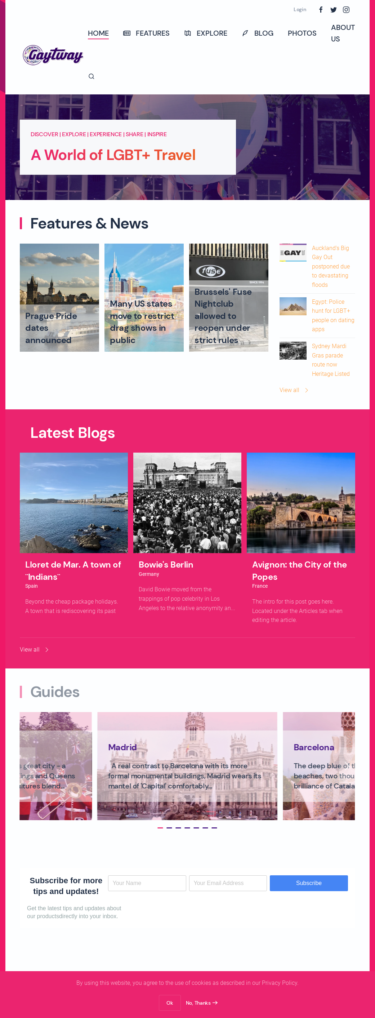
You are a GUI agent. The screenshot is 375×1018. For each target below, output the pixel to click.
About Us (343, 33)
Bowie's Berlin (166, 564)
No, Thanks (198, 1003)
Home (98, 33)
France (260, 586)
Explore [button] (205, 33)
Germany (149, 574)
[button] (91, 76)
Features (146, 33)
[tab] (158, 827)
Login (300, 9)
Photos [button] (302, 33)
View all (295, 390)
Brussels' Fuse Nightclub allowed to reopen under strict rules (223, 316)
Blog (257, 33)
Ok (169, 1003)
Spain (31, 586)
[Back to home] (54, 54)
